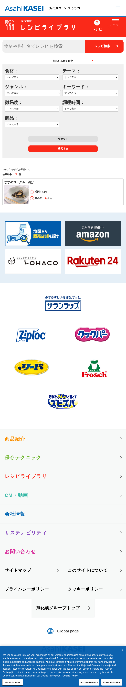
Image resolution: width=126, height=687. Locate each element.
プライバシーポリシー (27, 589)
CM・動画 (16, 495)
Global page (68, 631)
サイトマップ (18, 570)
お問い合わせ (20, 551)
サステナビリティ (26, 532)
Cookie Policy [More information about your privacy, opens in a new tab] (70, 679)
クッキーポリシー (85, 589)
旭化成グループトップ (58, 608)
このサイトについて (88, 570)
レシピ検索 (102, 46)
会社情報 (15, 514)
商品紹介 (15, 438)
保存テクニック (23, 457)
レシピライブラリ (26, 476)
